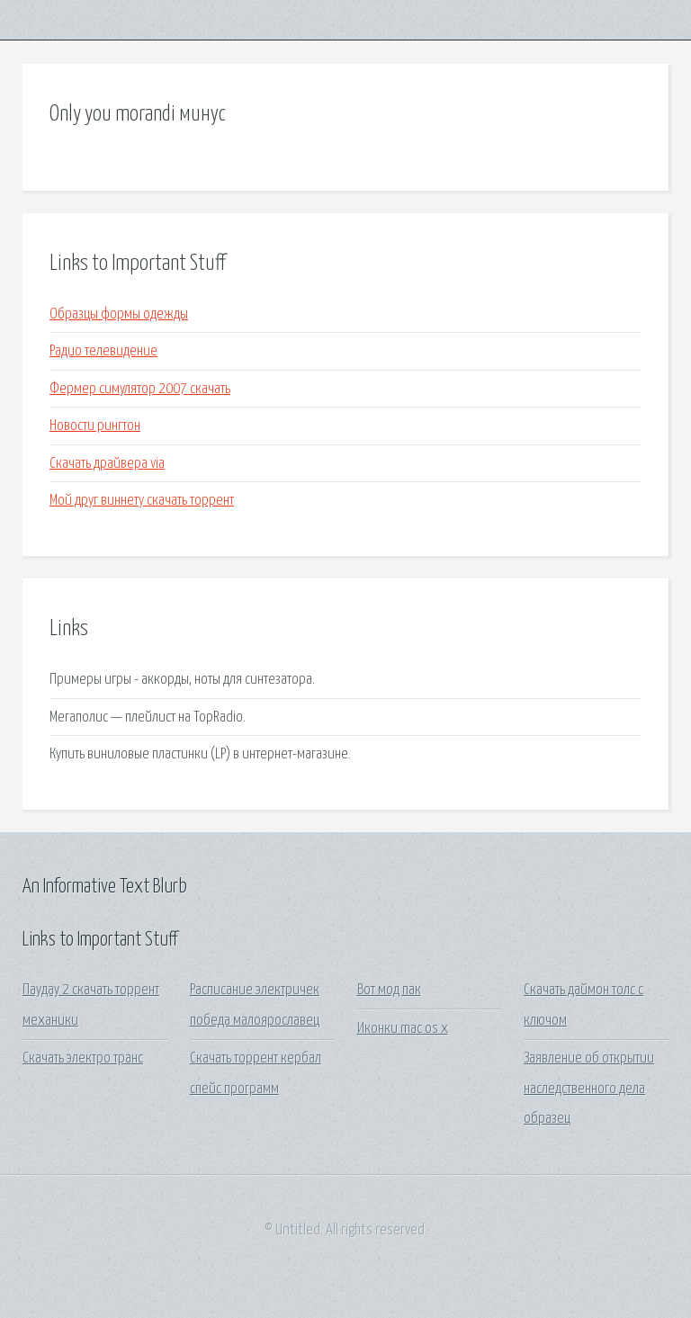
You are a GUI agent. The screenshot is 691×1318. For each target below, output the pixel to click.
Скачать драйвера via (107, 463)
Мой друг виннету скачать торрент (141, 500)
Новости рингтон (94, 426)
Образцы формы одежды (118, 314)
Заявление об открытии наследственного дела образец (589, 1088)
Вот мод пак (389, 990)
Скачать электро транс (82, 1058)
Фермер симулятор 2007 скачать (139, 389)
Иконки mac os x (402, 1028)
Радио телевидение (103, 351)
